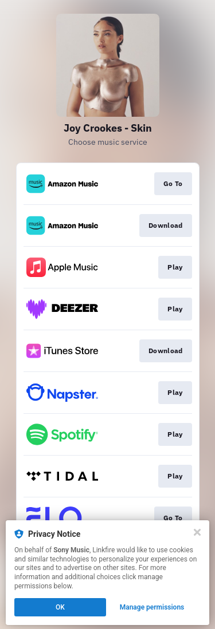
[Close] (197, 532)
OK (60, 607)
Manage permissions (152, 607)
